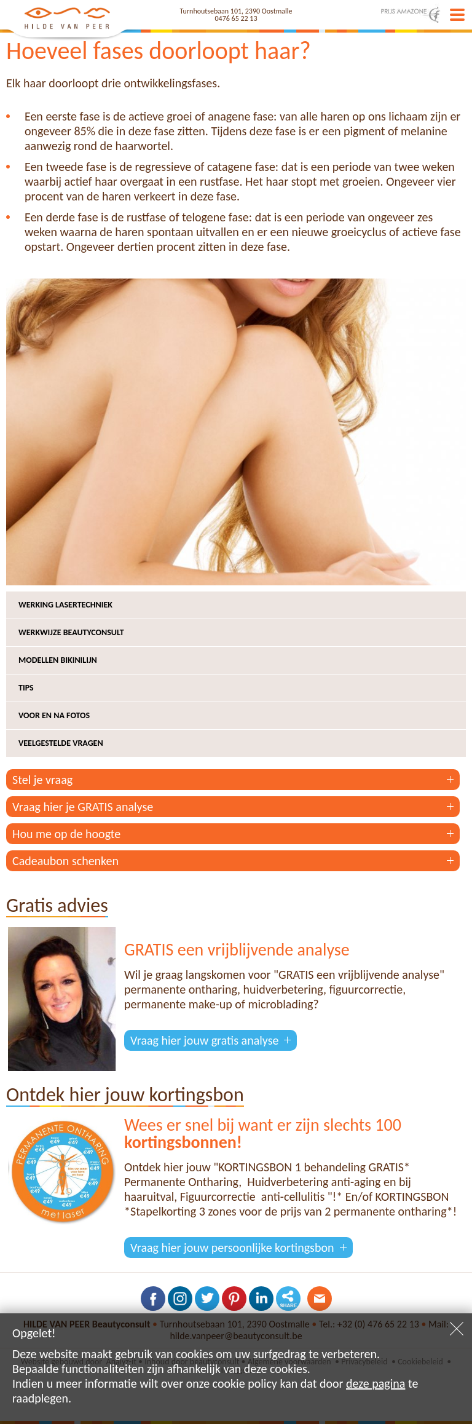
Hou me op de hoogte (66, 833)
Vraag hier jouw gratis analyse (204, 1040)
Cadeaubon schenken (65, 860)
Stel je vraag (42, 779)
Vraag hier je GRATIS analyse (82, 806)
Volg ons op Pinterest (234, 1298)
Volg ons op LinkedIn (261, 1298)
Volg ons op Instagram (180, 1298)
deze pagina (375, 1383)
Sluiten (456, 1328)
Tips (26, 687)
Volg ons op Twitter (207, 1298)
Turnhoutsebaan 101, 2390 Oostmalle (236, 11)
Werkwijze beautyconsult (71, 632)
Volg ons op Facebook (153, 1298)
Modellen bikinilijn (57, 660)
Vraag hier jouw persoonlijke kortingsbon (232, 1247)
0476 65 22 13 (236, 18)
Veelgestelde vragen (60, 743)
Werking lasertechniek (65, 604)
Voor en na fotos (54, 715)
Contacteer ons (319, 1298)
